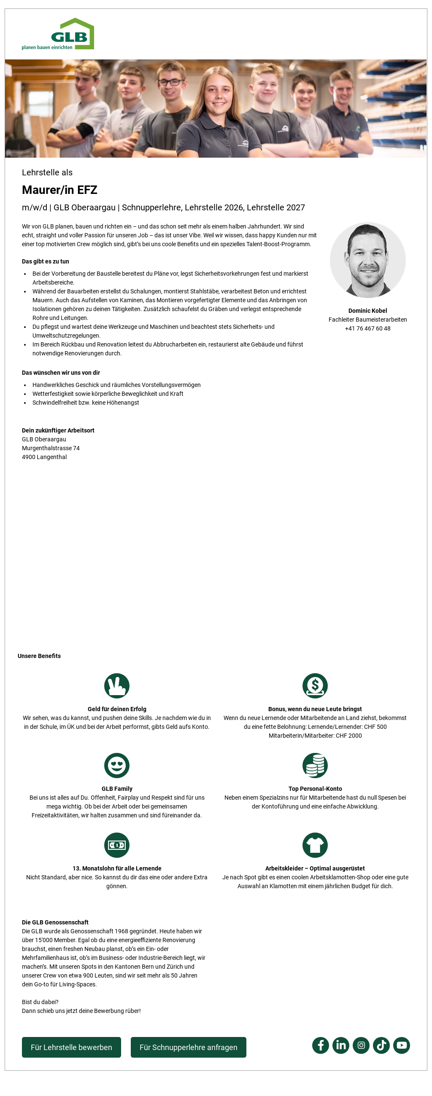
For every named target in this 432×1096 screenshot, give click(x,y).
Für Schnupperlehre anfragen (189, 1047)
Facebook (320, 1045)
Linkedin (340, 1045)
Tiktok (381, 1045)
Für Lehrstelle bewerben (71, 1047)
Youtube (401, 1045)
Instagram (361, 1045)
